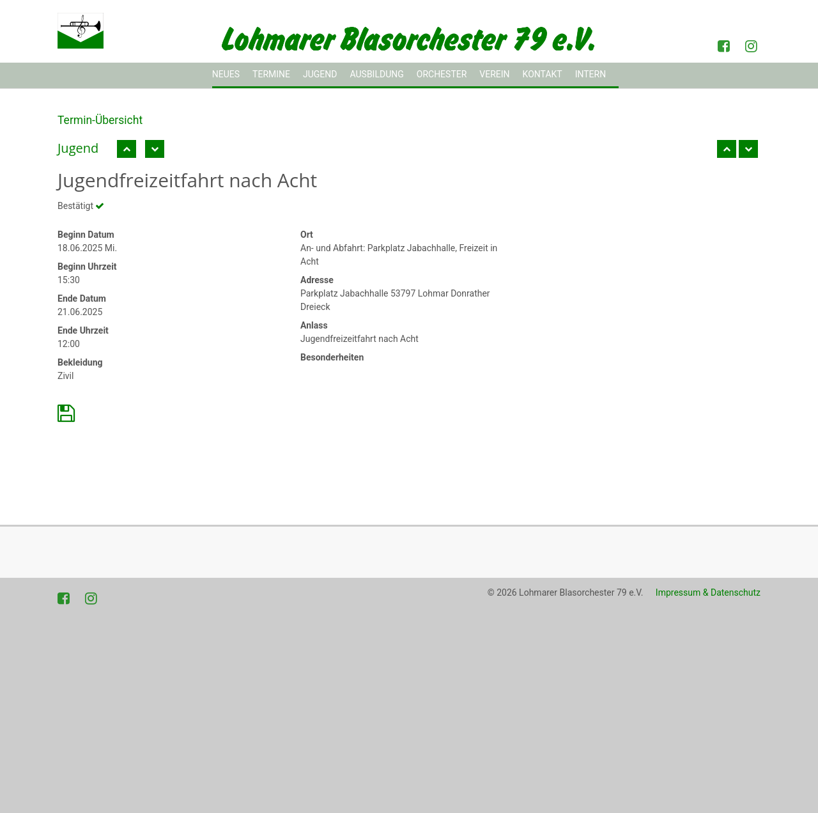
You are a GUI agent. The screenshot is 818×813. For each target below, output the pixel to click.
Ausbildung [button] (376, 74)
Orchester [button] (442, 74)
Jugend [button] (320, 74)
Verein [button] (494, 74)
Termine (271, 74)
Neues (226, 74)
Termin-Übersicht (100, 120)
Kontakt (542, 74)
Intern (590, 74)
